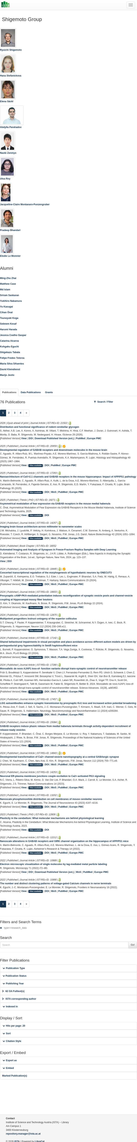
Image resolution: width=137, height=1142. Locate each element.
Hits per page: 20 (14, 1025)
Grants (49, 392)
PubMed (80, 438)
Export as (10, 1060)
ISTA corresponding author (19, 999)
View (24, 438)
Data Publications (31, 392)
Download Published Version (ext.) (54, 438)
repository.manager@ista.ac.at (23, 1133)
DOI (30, 438)
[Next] (26, 413)
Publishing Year (13, 983)
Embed (8, 1068)
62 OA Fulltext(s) (13, 991)
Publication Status (14, 976)
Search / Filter (103, 401)
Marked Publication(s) (14, 1075)
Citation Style (12, 1041)
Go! (133, 944)
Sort (7, 1033)
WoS (53, 492)
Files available (36, 466)
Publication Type (14, 968)
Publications (9, 392)
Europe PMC (94, 438)
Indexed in (10, 1006)
